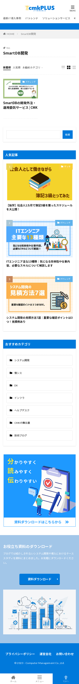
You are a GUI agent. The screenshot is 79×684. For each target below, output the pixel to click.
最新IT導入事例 (12, 18)
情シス (18, 373)
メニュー (39, 678)
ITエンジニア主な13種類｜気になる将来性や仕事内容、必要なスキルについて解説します (38, 263)
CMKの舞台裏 (22, 422)
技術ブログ (20, 435)
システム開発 (21, 360)
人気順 (16, 67)
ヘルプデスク (21, 410)
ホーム (13, 678)
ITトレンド (31, 18)
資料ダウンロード (39, 579)
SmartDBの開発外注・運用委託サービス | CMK (20, 105)
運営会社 (45, 654)
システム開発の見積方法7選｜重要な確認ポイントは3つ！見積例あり (39, 320)
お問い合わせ (65, 654)
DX (16, 385)
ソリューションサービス (56, 18)
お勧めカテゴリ (31, 67)
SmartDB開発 (28, 33)
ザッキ (67, 166)
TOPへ (66, 678)
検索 (67, 134)
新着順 (7, 67)
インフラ (19, 397)
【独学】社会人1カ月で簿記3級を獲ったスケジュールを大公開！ (39, 207)
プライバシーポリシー (20, 654)
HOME (11, 33)
